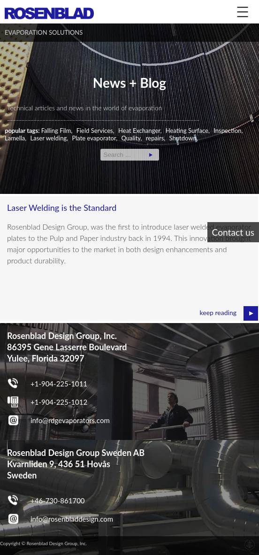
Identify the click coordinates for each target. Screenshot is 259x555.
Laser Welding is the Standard (61, 207)
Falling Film (56, 130)
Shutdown (183, 138)
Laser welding (48, 138)
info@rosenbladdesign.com (71, 519)
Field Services (94, 130)
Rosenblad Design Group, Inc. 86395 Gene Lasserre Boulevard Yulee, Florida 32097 (67, 347)
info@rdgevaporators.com (70, 420)
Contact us (233, 232)
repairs (155, 138)
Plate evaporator (94, 138)
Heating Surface (187, 130)
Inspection (227, 130)
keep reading (218, 312)
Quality (130, 138)
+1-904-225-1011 (58, 383)
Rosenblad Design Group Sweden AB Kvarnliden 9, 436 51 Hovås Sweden (76, 463)
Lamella (15, 138)
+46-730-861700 (57, 500)
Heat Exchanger (139, 130)
